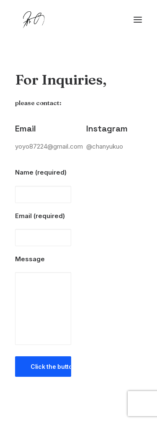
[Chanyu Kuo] (78, 19)
